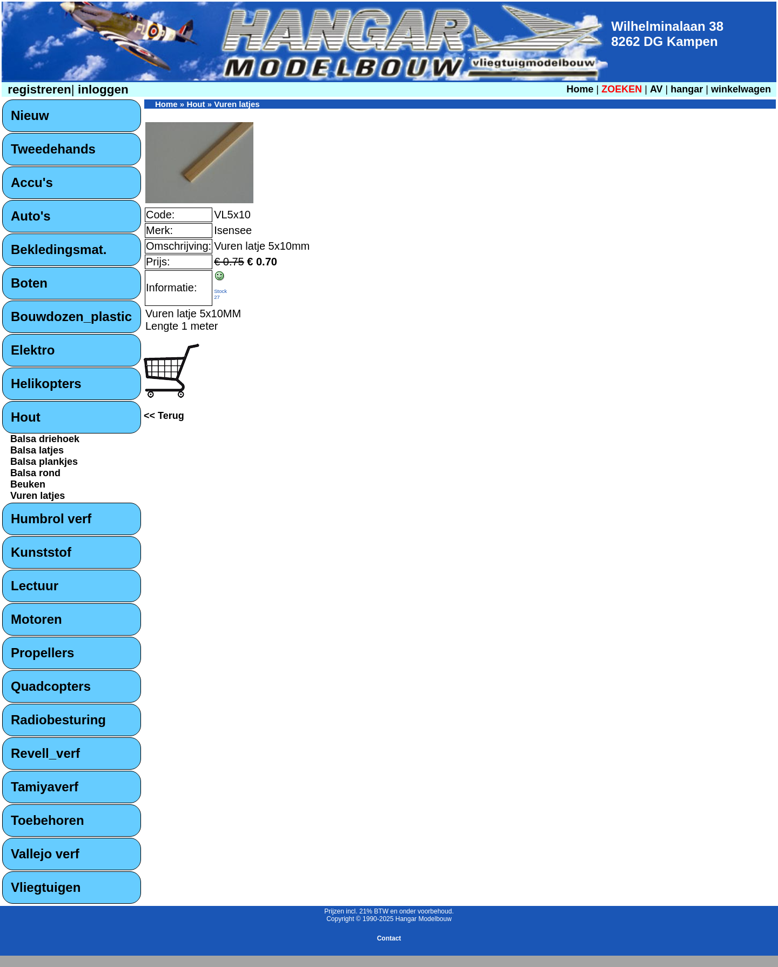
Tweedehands (53, 149)
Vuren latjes (37, 495)
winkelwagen (741, 89)
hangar (686, 89)
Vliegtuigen (46, 887)
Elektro (33, 350)
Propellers (42, 652)
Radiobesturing (58, 719)
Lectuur (34, 585)
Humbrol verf (51, 518)
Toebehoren (47, 820)
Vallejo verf (45, 853)
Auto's (31, 216)
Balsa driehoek (44, 439)
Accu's (32, 182)
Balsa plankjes (44, 461)
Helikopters (46, 383)
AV (658, 89)
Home (579, 89)
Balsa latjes (37, 450)
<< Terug (164, 415)
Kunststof (41, 552)
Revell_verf (45, 753)
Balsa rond (35, 473)
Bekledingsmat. (58, 249)
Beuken (27, 484)
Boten (29, 283)
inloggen (102, 89)
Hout (26, 417)
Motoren (36, 619)
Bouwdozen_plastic (71, 316)
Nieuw (30, 115)
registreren (37, 89)
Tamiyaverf (44, 786)
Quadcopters (51, 686)
